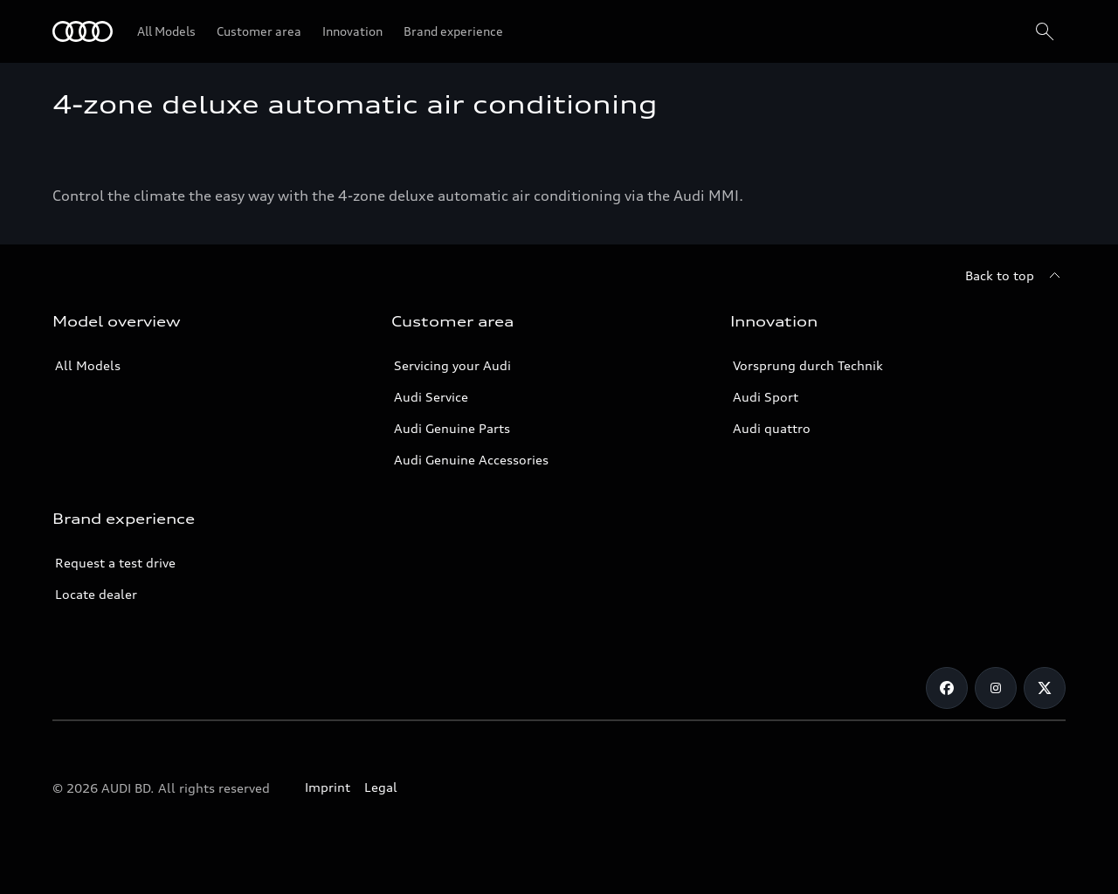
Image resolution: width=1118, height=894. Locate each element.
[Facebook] (947, 688)
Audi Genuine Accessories (471, 459)
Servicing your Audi (452, 365)
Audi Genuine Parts (452, 428)
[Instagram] (996, 688)
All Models (88, 365)
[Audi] (82, 31)
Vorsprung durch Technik (808, 365)
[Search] (1045, 31)
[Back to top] (1015, 275)
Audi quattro (772, 428)
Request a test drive (115, 562)
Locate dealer (96, 594)
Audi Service (431, 396)
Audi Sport (765, 396)
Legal (380, 787)
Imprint (327, 787)
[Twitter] (1045, 688)
